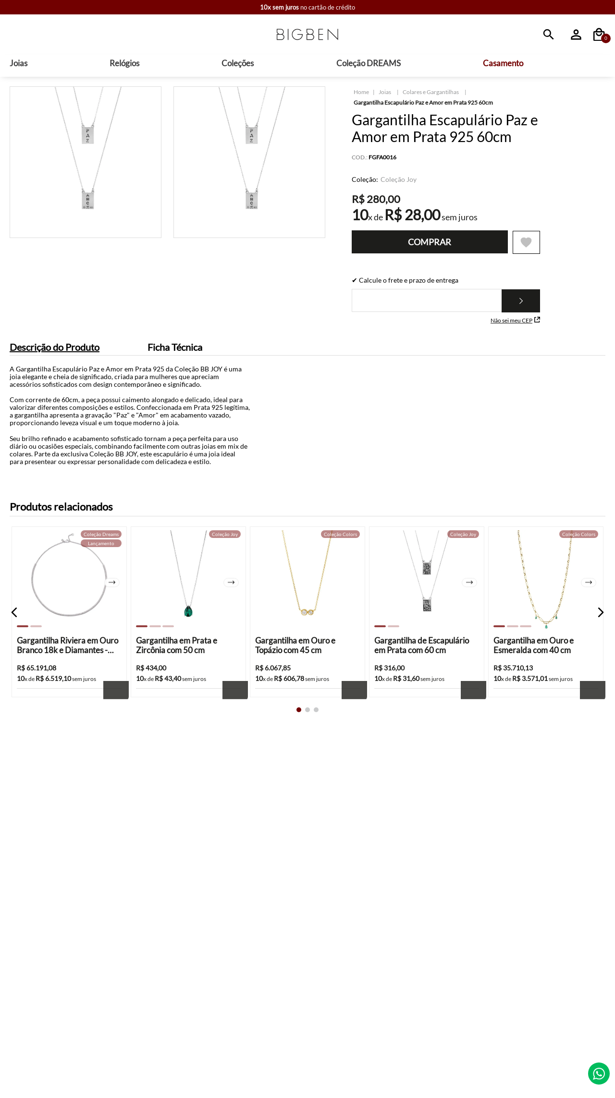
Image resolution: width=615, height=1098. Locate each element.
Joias (385, 95)
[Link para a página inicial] (361, 96)
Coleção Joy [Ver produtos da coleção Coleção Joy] (399, 183)
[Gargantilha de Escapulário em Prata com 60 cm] (426, 629)
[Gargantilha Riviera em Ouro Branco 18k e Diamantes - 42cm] (69, 629)
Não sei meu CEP (515, 325)
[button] (14, 629)
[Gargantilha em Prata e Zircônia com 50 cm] (188, 629)
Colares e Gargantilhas (431, 95)
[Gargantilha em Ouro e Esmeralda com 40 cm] (545, 629)
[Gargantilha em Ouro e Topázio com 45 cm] (307, 629)
